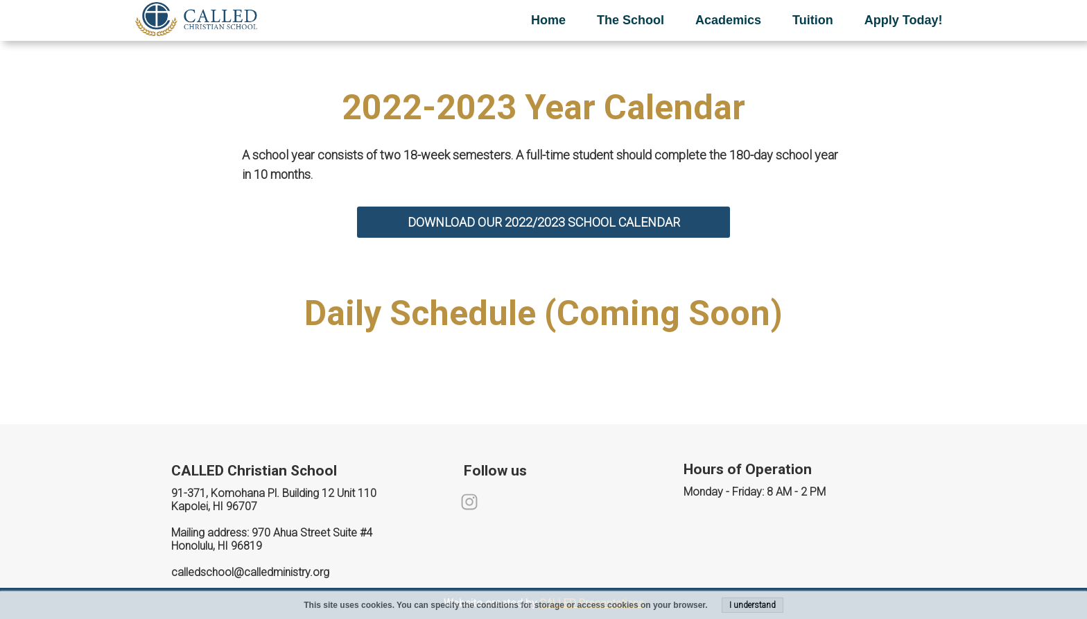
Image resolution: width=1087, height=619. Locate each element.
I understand (752, 605)
